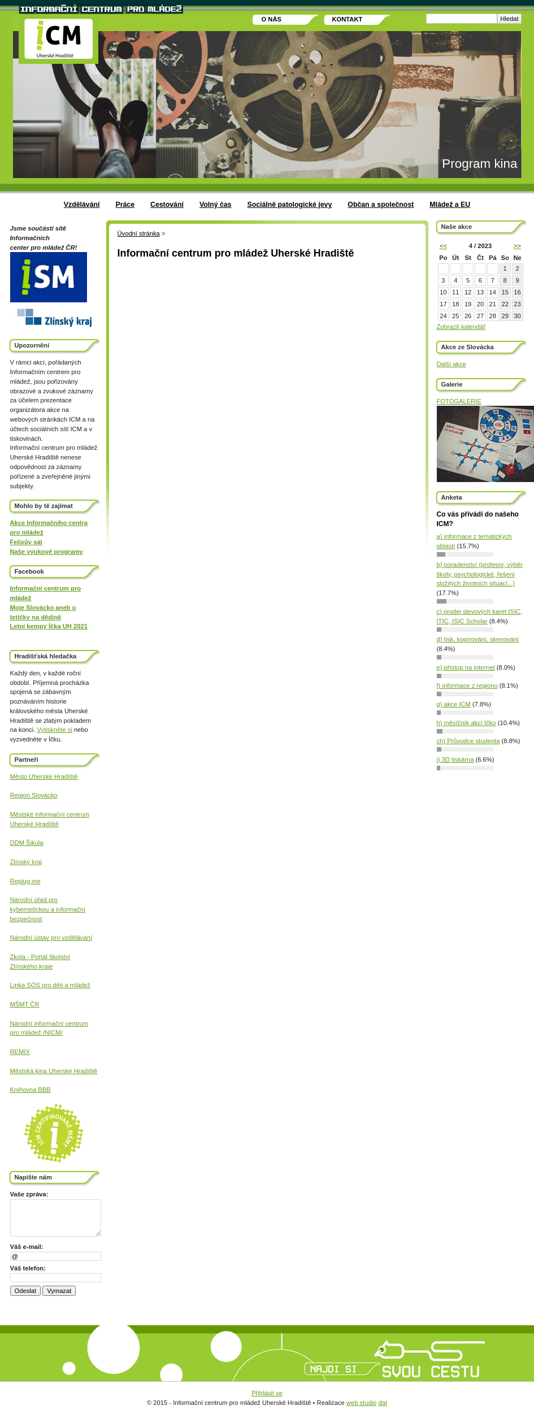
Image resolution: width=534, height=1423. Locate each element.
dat (382, 1402)
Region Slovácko (34, 795)
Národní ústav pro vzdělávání (51, 937)
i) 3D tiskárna (455, 759)
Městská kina (29, 1071)
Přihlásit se (267, 1393)
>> (517, 245)
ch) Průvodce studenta (468, 740)
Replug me (25, 881)
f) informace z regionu (467, 685)
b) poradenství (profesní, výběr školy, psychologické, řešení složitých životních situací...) (480, 574)
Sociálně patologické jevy (289, 205)
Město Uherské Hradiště (44, 776)
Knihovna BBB (30, 1089)
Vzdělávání (82, 205)
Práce (124, 205)
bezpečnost (26, 919)
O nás (271, 19)
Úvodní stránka (139, 233)
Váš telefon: (28, 1268)
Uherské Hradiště (34, 824)
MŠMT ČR (25, 1004)
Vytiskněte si (54, 729)
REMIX (20, 1051)
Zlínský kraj (26, 861)
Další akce (451, 364)
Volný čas (215, 205)
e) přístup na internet (466, 667)
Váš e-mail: (27, 1246)
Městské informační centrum (50, 814)
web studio (361, 1402)
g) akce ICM (454, 704)
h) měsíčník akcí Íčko (466, 722)
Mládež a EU (449, 205)
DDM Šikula (27, 842)
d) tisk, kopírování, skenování (478, 639)
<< (443, 245)
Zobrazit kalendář (461, 326)
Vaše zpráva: (29, 1194)
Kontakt (347, 19)
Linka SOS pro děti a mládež (50, 985)
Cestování (167, 205)
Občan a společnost (381, 205)
